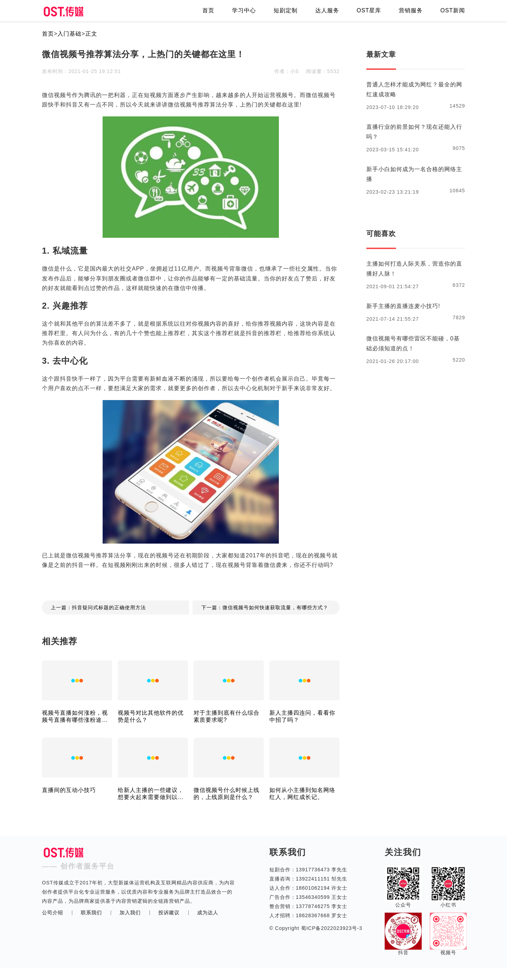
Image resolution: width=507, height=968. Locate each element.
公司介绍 (52, 912)
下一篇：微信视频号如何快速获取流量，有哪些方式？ (264, 607)
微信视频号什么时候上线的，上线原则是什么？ (226, 793)
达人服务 (327, 10)
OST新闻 (452, 10)
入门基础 (69, 34)
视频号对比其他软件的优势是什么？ (151, 716)
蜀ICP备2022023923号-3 (330, 928)
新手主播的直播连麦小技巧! (403, 306)
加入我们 (130, 912)
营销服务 (411, 10)
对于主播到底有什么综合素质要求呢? (226, 716)
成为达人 (207, 912)
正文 (91, 34)
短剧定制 (286, 10)
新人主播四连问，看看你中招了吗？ (302, 716)
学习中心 (244, 10)
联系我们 (91, 912)
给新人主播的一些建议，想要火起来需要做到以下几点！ (151, 794)
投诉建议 (168, 912)
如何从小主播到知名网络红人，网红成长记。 (302, 793)
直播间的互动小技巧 (69, 790)
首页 (208, 10)
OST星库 (368, 10)
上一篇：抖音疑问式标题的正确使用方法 (98, 607)
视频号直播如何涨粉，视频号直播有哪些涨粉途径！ (75, 717)
